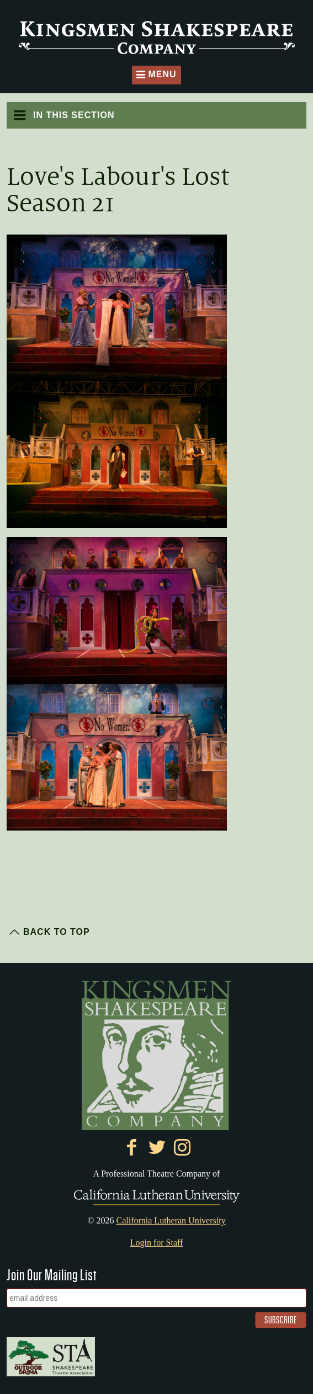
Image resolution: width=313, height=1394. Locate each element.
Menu (156, 75)
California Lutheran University (170, 1220)
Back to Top (56, 932)
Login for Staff (156, 1242)
